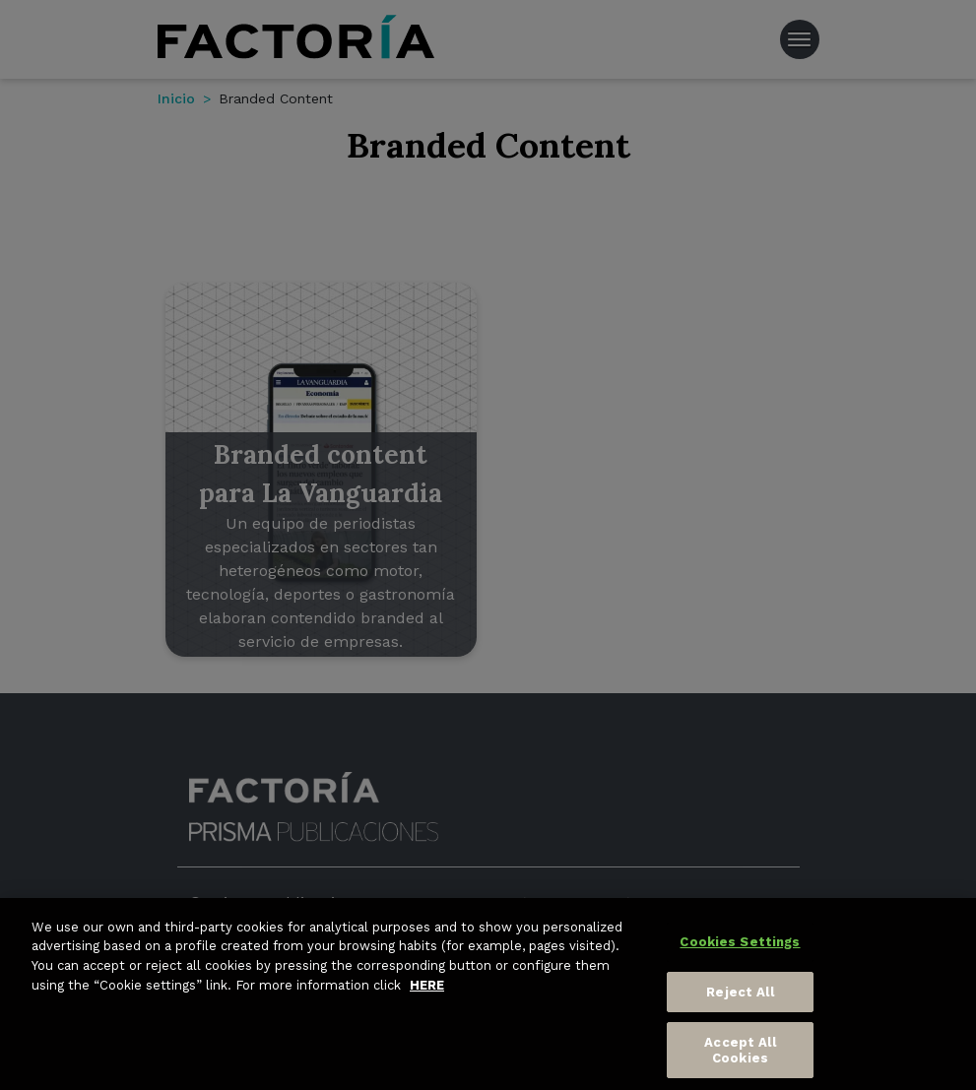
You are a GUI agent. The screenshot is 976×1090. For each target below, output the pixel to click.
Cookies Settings (740, 947)
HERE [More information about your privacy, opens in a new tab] (427, 990)
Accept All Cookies (739, 1056)
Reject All (739, 997)
